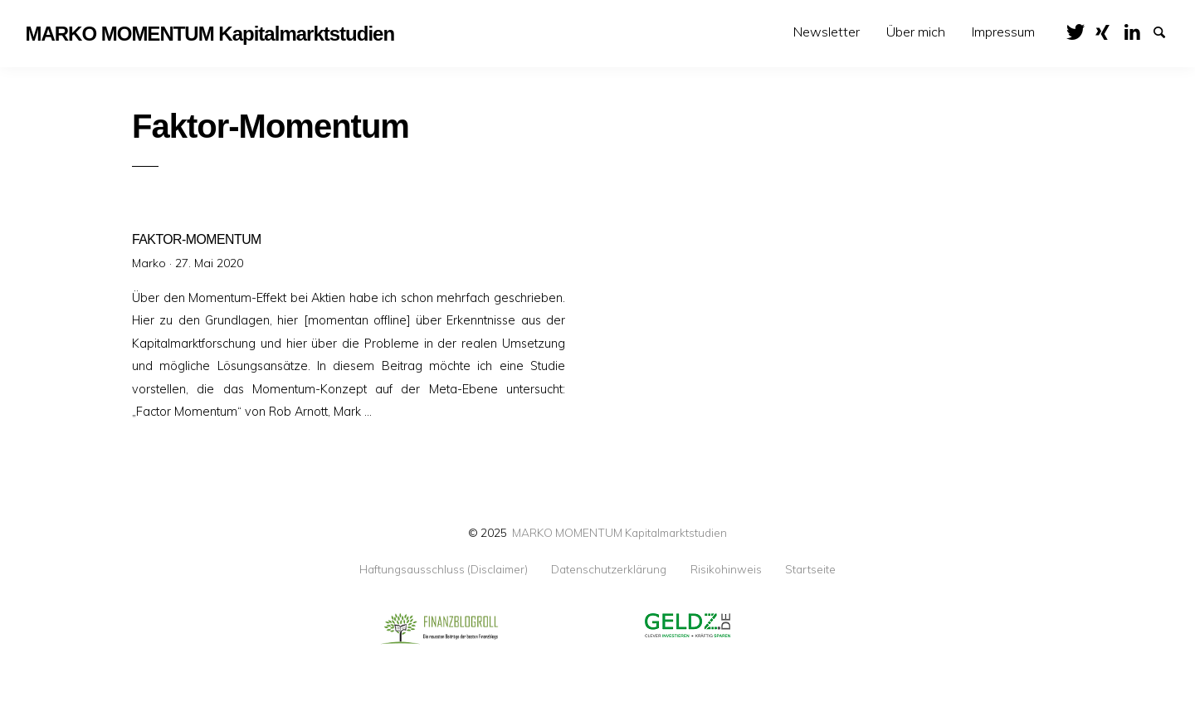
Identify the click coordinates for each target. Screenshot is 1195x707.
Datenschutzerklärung (608, 569)
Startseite (810, 569)
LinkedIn (1137, 30)
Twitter (1079, 30)
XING (1108, 30)
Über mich (915, 31)
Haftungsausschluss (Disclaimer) (443, 569)
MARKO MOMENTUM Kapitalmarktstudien (619, 532)
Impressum (1003, 31)
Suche (1167, 30)
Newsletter (826, 31)
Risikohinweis (726, 569)
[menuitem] (826, 31)
